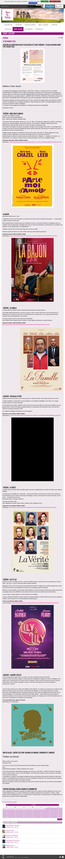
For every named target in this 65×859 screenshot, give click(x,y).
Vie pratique (19, 25)
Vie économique (29, 29)
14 (41, 812)
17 (6, 814)
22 (49, 814)
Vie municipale (39, 29)
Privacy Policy (33, 3)
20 (32, 814)
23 (58, 814)
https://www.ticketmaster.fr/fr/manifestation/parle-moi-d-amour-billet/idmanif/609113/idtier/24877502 (36, 142)
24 (6, 816)
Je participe (54, 25)
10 (6, 812)
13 (32, 812)
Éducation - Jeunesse (30, 25)
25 (15, 816)
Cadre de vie (8, 29)
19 (23, 814)
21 (41, 814)
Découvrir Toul (8, 25)
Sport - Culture (18, 29)
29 (23, 808)
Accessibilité (26, 857)
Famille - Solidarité (43, 25)
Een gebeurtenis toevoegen (10, 802)
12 (23, 812)
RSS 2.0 (19, 857)
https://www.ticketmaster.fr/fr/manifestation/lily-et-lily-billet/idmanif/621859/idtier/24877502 (35, 603)
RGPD (22, 857)
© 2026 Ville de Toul (10, 856)
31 (41, 808)
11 (15, 812)
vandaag (60, 819)
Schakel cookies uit (55, 1)
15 (49, 812)
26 (23, 816)
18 (15, 814)
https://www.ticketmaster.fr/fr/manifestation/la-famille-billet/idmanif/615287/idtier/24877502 (26, 324)
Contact (15, 857)
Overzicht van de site (10, 857)
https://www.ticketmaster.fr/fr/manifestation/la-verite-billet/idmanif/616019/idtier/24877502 (33, 507)
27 (6, 808)
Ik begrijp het (44, 1)
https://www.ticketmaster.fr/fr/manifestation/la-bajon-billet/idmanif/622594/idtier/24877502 (33, 236)
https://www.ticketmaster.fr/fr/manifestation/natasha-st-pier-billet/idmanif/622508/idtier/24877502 (35, 415)
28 (15, 808)
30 (32, 808)
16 (58, 812)
